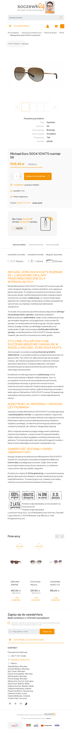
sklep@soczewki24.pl (20, 659)
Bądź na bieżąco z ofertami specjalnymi (28, 616)
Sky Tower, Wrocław (16, 671)
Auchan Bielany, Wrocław (18, 669)
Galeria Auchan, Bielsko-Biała (21, 686)
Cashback (18, 185)
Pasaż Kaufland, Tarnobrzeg (20, 691)
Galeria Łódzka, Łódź (17, 693)
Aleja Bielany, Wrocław (17, 666)
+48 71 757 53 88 (18, 656)
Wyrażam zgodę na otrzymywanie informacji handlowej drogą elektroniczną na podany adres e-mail (35, 624)
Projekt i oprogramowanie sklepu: (36, 718)
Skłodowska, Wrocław (17, 676)
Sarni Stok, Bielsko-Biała (18, 683)
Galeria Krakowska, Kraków (19, 688)
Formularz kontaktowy (17, 652)
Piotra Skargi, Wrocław (17, 679)
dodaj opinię (37, 203)
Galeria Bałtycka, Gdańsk (19, 696)
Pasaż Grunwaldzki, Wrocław (20, 674)
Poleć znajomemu (19, 197)
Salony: (14, 663)
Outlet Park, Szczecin (17, 698)
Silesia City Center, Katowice (21, 681)
